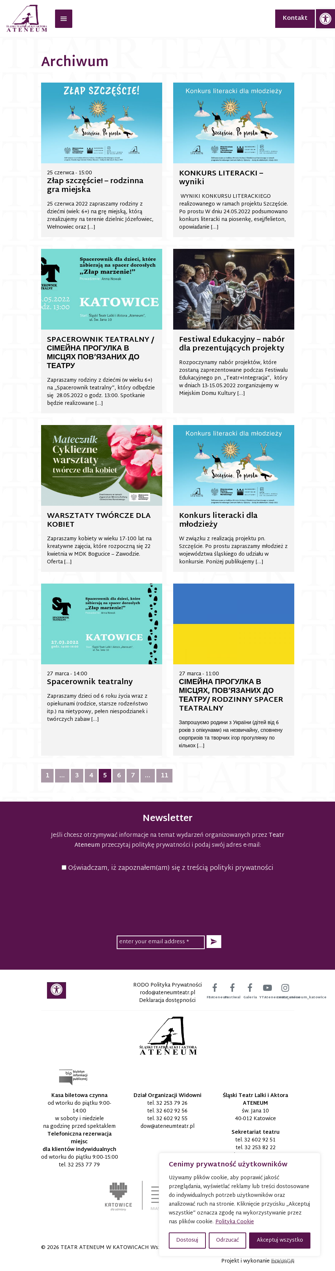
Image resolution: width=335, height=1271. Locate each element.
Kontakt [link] (295, 18)
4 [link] (91, 775)
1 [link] (47, 775)
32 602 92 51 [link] (260, 1140)
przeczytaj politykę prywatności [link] (146, 845)
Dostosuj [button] (187, 1240)
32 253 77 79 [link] (84, 1165)
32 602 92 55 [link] (171, 1118)
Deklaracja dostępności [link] (167, 1000)
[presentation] (168, 902)
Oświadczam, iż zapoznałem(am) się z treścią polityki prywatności (167, 868)
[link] (325, 18)
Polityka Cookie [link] (234, 1222)
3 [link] (77, 775)
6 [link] (119, 775)
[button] (214, 941)
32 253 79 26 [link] (171, 1103)
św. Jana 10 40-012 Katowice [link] (255, 1115)
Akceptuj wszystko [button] (280, 1240)
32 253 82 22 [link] (260, 1147)
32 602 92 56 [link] (171, 1111)
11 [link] (164, 775)
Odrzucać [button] (227, 1240)
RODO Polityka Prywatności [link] (167, 985)
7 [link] (133, 775)
